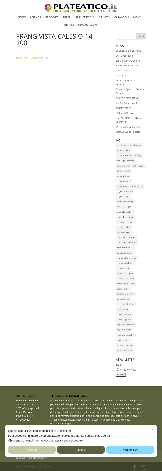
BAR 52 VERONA (124, 112)
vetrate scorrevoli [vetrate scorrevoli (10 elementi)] (125, 350)
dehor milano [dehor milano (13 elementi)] (123, 176)
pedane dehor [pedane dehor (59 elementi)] (123, 288)
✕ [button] (153, 429)
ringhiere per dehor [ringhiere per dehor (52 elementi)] (125, 335)
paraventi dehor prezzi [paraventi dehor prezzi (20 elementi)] (127, 242)
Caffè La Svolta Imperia (128, 131)
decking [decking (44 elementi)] (138, 155)
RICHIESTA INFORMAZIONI (81, 25)
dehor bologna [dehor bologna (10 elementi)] (123, 165)
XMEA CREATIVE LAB (40, 466)
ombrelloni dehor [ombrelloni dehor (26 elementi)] (124, 212)
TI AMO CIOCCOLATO (127, 70)
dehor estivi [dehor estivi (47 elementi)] (138, 165)
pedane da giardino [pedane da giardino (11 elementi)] (125, 283)
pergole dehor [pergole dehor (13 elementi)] (123, 299)
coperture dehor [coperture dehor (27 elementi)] (124, 155)
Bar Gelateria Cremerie (128, 60)
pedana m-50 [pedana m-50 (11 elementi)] (123, 268)
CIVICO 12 (121, 75)
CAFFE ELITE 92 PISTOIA (128, 126)
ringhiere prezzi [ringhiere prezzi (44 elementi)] (124, 340)
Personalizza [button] (130, 449)
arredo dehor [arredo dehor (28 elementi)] (136, 145)
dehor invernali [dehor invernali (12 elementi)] (123, 170)
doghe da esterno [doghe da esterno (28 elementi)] (125, 191)
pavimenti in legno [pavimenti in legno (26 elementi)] (125, 263)
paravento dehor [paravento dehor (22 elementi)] (124, 252)
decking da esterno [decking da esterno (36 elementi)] (125, 160)
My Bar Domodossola (127, 103)
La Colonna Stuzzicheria (128, 50)
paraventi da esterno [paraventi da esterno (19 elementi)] (126, 237)
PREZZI (67, 17)
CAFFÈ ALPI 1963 (124, 55)
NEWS (137, 17)
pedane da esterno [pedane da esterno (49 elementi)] (125, 278)
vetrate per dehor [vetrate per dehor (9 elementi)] (125, 345)
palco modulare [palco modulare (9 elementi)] (124, 227)
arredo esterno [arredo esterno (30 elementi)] (123, 150)
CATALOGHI (121, 17)
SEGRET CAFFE (123, 108)
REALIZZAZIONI (84, 17)
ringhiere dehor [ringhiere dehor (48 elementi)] (124, 329)
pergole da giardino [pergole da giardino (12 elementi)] (125, 293)
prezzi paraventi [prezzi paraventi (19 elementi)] (124, 314)
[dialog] (81, 441)
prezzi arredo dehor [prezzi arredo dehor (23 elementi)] (126, 304)
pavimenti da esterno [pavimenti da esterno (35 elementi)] (126, 258)
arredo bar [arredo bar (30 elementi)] (121, 145)
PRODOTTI (52, 17)
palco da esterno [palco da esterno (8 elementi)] (124, 222)
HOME (22, 17)
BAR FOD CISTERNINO (127, 98)
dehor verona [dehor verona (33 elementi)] (137, 186)
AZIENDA (35, 17)
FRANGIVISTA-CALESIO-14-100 (32, 57)
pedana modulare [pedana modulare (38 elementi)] (125, 273)
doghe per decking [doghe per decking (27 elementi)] (125, 201)
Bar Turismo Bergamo (127, 65)
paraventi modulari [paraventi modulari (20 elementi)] (125, 247)
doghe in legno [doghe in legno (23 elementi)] (123, 196)
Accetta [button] (32, 449)
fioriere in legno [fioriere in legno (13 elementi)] (124, 206)
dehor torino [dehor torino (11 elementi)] (122, 186)
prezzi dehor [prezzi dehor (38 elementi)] (122, 309)
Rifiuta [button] (81, 449)
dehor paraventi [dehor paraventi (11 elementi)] (124, 181)
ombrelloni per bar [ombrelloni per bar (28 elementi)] (125, 217)
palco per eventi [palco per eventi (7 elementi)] (124, 232)
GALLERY (104, 17)
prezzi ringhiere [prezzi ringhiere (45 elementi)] (124, 319)
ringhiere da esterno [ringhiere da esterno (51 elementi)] (126, 324)
